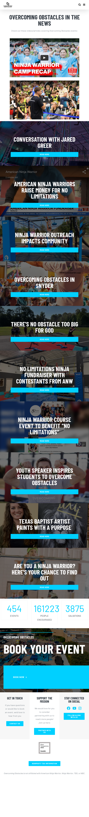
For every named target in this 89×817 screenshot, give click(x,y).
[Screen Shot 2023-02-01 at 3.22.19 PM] (44, 743)
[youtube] (74, 708)
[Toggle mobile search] (79, 4)
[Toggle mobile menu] (84, 4)
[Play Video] (44, 57)
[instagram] (79, 708)
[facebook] (68, 708)
